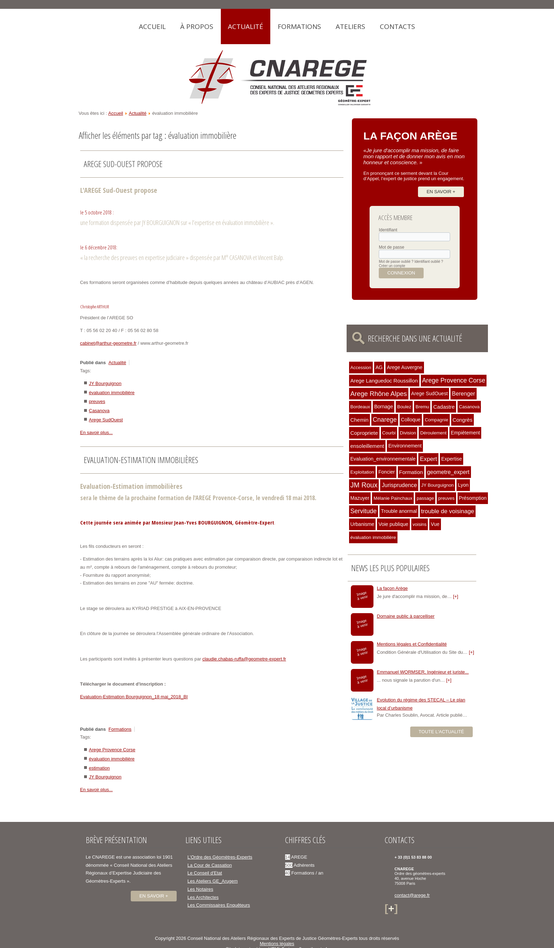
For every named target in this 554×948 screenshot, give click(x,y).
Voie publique (393, 524)
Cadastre (444, 407)
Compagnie (436, 419)
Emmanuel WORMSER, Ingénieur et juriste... (423, 672)
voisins (420, 524)
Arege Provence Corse (112, 749)
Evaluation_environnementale (383, 459)
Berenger (463, 394)
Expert (428, 459)
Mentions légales (277, 943)
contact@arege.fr (412, 895)
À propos (196, 26)
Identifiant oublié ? (428, 261)
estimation (99, 768)
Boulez (404, 406)
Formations (299, 26)
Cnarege (385, 419)
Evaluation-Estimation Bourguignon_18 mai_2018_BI (134, 696)
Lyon (463, 485)
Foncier (386, 472)
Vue (435, 524)
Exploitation (362, 472)
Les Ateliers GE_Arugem (213, 881)
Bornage (383, 406)
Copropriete (364, 433)
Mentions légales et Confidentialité (412, 644)
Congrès (462, 420)
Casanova (99, 410)
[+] (455, 596)
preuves (97, 401)
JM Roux (364, 485)
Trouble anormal (399, 511)
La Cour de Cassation (210, 865)
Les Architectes (203, 897)
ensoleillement (367, 446)
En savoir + (440, 191)
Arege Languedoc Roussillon (384, 381)
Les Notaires (200, 889)
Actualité (245, 26)
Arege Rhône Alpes (378, 393)
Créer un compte (392, 266)
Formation (411, 472)
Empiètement (465, 433)
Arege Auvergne (405, 367)
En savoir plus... (96, 432)
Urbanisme (362, 524)
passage (425, 498)
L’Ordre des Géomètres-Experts (220, 857)
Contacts (397, 26)
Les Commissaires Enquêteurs (219, 905)
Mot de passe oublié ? (396, 261)
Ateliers (350, 26)
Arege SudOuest (106, 419)
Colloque (410, 419)
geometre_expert (448, 472)
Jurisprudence (399, 485)
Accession (360, 367)
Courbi (389, 433)
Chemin (359, 420)
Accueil (152, 26)
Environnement (405, 446)
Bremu (422, 406)
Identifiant (388, 229)
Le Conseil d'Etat (205, 873)
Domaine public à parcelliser (406, 616)
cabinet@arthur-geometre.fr (108, 343)
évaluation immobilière (112, 392)
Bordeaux (360, 406)
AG (379, 367)
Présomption (473, 498)
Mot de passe (391, 247)
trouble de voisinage (447, 511)
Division (408, 433)
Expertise (451, 459)
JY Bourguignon (105, 383)
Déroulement (433, 433)
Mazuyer (360, 498)
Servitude (363, 511)
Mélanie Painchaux (392, 498)
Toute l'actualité (441, 731)
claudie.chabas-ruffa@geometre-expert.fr (244, 659)
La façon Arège (392, 588)
